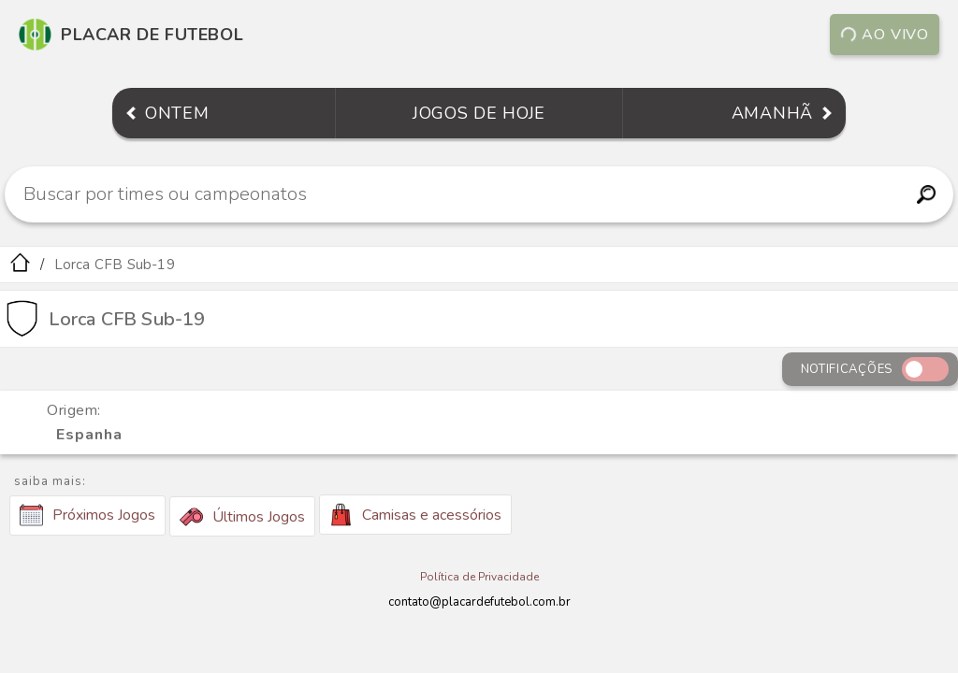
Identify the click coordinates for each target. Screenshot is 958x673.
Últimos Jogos (242, 517)
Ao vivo (885, 34)
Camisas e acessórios (415, 514)
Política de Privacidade (479, 576)
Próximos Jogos (87, 515)
